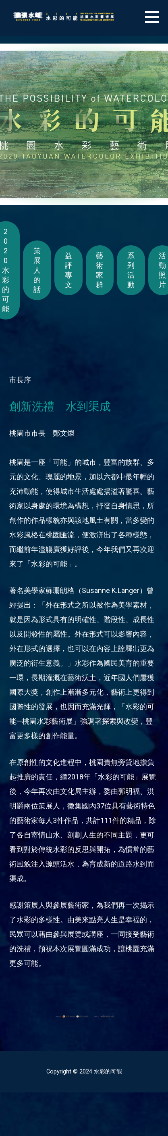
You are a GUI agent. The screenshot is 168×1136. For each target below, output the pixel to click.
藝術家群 (99, 270)
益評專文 (68, 270)
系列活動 (131, 270)
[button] (156, 22)
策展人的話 (37, 270)
